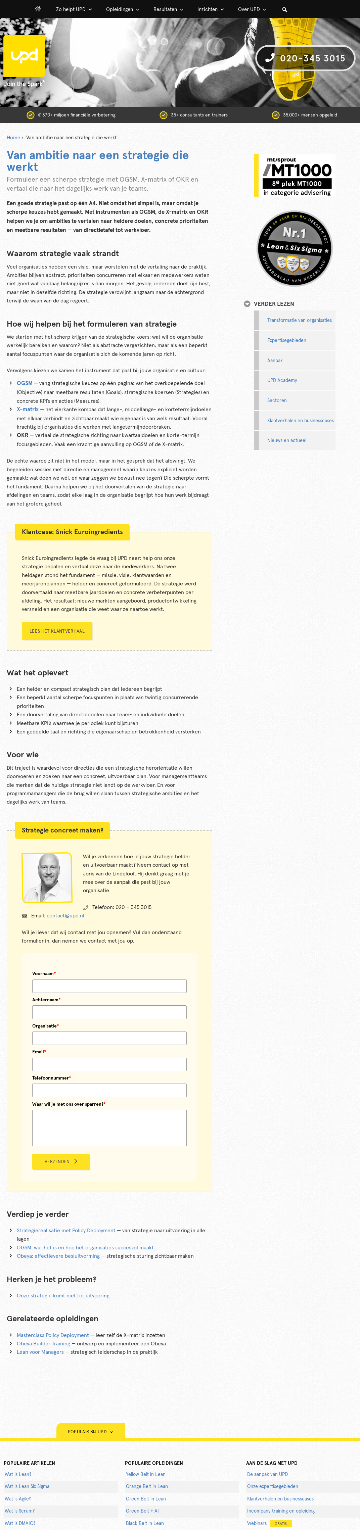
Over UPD (252, 9)
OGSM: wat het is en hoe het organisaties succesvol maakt (85, 1247)
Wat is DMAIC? (20, 1523)
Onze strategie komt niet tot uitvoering (63, 1295)
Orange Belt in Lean (147, 1486)
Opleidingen (123, 9)
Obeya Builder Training (43, 1343)
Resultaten (168, 9)
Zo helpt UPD (74, 9)
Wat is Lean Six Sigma (27, 1486)
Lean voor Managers (40, 1352)
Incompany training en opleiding (281, 1511)
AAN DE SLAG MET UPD (272, 1463)
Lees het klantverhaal (57, 631)
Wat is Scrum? (20, 1511)
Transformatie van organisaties (299, 320)
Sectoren (277, 400)
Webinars (269, 1523)
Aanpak (275, 360)
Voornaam (44, 973)
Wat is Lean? (18, 1474)
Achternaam (46, 1000)
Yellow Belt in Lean (146, 1474)
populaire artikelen (29, 1463)
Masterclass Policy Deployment (53, 1335)
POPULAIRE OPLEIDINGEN (154, 1463)
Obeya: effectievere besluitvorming (58, 1256)
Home (13, 137)
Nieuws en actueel (286, 440)
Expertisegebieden (286, 340)
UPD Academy (282, 380)
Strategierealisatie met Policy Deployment (66, 1230)
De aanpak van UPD (267, 1474)
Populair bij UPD (91, 1432)
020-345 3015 (305, 58)
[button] (285, 10)
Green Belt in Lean (146, 1499)
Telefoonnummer (51, 1078)
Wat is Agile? (18, 1499)
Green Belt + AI (142, 1511)
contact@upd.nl (65, 915)
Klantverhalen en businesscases (300, 421)
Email (39, 1052)
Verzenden (57, 1162)
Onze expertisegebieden (272, 1486)
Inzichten (211, 9)
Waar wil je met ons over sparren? (69, 1104)
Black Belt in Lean (145, 1523)
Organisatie (45, 1026)
